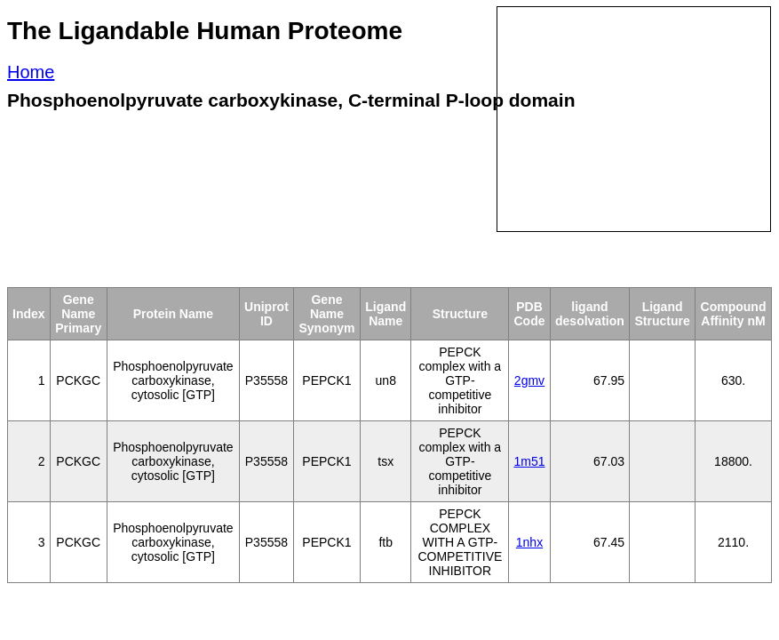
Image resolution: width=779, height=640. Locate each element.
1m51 (529, 461)
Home (30, 72)
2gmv (529, 380)
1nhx (529, 542)
